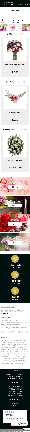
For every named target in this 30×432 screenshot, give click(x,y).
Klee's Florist (15, 10)
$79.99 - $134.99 (15, 167)
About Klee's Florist (8, 307)
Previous (2, 57)
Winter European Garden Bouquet (15, 65)
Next (27, 57)
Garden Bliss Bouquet (15, 112)
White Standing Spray (15, 160)
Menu (2, 22)
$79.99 (15, 119)
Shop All (18, 34)
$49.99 (15, 72)
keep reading (5, 314)
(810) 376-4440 (8, 2)
